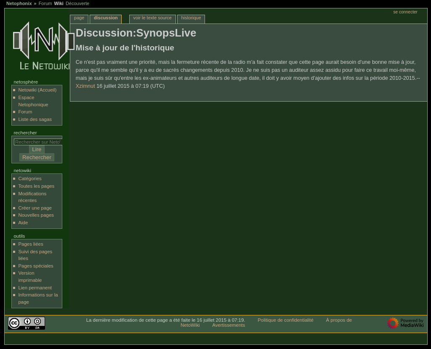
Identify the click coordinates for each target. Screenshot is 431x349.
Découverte (77, 3)
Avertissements (228, 325)
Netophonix (19, 3)
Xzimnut (85, 86)
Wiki (59, 3)
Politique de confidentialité (286, 320)
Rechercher (25, 132)
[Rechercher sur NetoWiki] (40, 142)
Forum (45, 3)
